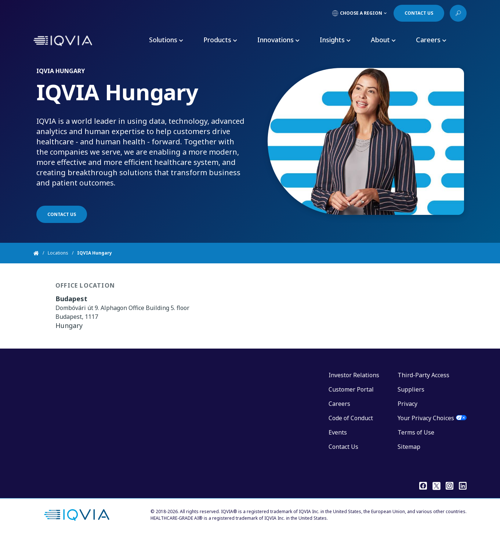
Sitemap (409, 447)
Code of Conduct (351, 418)
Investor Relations (354, 375)
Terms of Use (416, 432)
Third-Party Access (423, 375)
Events (338, 432)
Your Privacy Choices (426, 418)
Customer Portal (351, 389)
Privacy (407, 404)
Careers (339, 404)
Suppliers (411, 389)
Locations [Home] (58, 253)
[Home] (40, 253)
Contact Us (343, 447)
